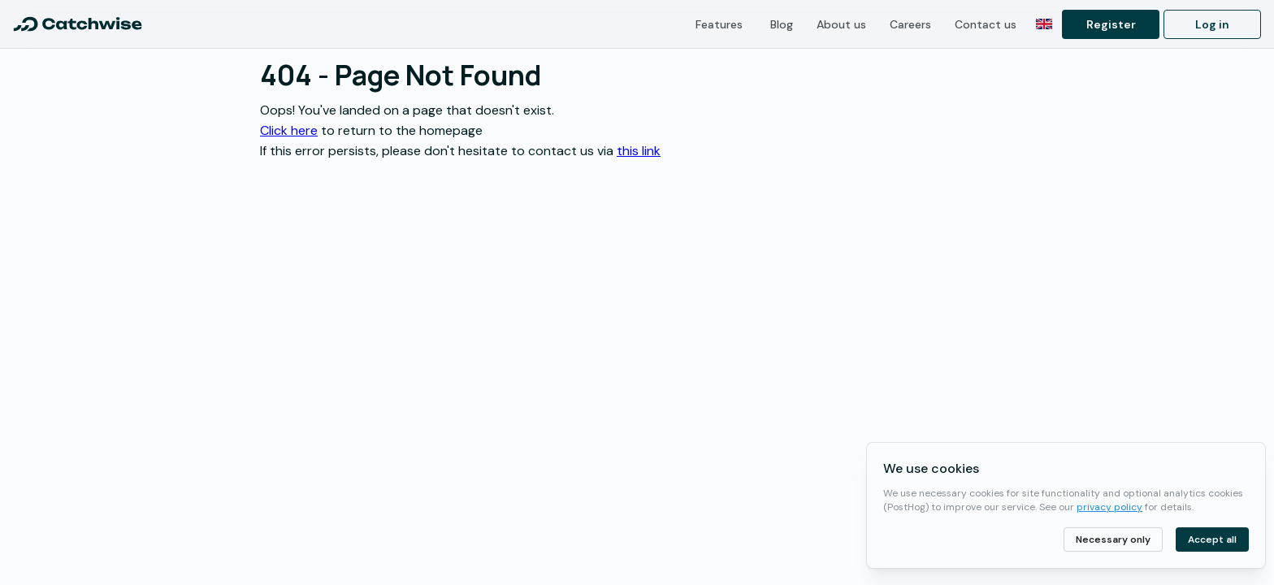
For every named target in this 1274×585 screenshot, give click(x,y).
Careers (910, 24)
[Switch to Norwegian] (1044, 24)
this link (639, 150)
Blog (781, 24)
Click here (289, 130)
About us (841, 24)
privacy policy (1109, 507)
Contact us (985, 24)
